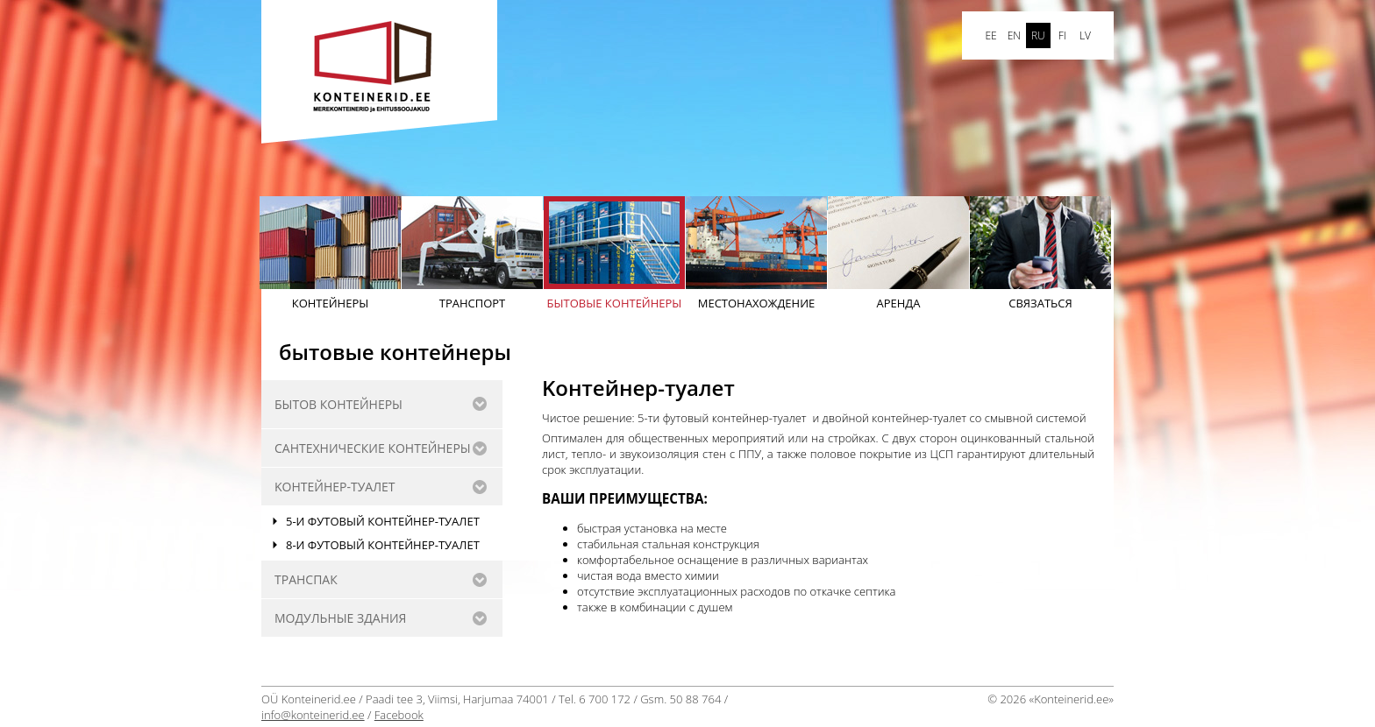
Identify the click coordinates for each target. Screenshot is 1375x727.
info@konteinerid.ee (313, 715)
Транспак (306, 579)
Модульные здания (340, 618)
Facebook (399, 715)
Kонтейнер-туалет (334, 486)
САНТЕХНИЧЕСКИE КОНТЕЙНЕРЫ (372, 448)
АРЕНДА (898, 253)
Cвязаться (1040, 253)
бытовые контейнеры (614, 253)
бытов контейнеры (338, 404)
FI (1062, 35)
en (1014, 35)
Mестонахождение (756, 253)
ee (990, 35)
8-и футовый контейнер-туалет (383, 545)
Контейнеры (330, 253)
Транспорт (472, 253)
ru (1038, 35)
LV (1085, 35)
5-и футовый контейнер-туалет (383, 521)
